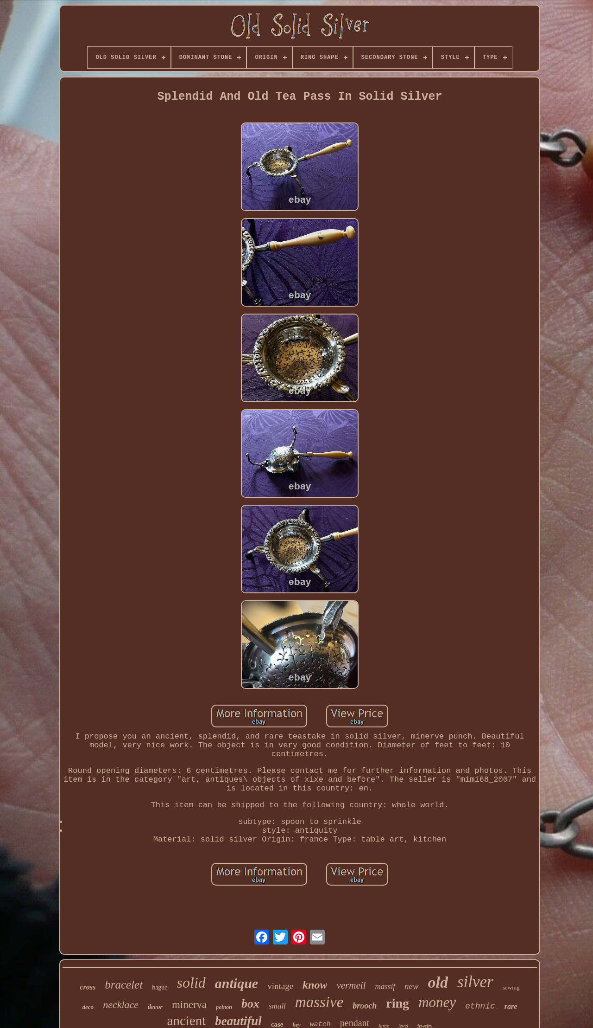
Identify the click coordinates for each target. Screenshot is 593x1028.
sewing (511, 987)
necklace (121, 1004)
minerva (189, 1004)
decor (155, 1006)
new (411, 986)
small (277, 1006)
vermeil (351, 985)
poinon (224, 1007)
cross (87, 987)
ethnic (480, 1006)
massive (319, 1002)
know (315, 985)
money (437, 1002)
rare (511, 1006)
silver (475, 982)
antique (236, 983)
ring (397, 1003)
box (250, 1003)
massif (385, 986)
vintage (280, 986)
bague (159, 987)
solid (191, 982)
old (438, 982)
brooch (365, 1005)
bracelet (124, 984)
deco (88, 1006)
